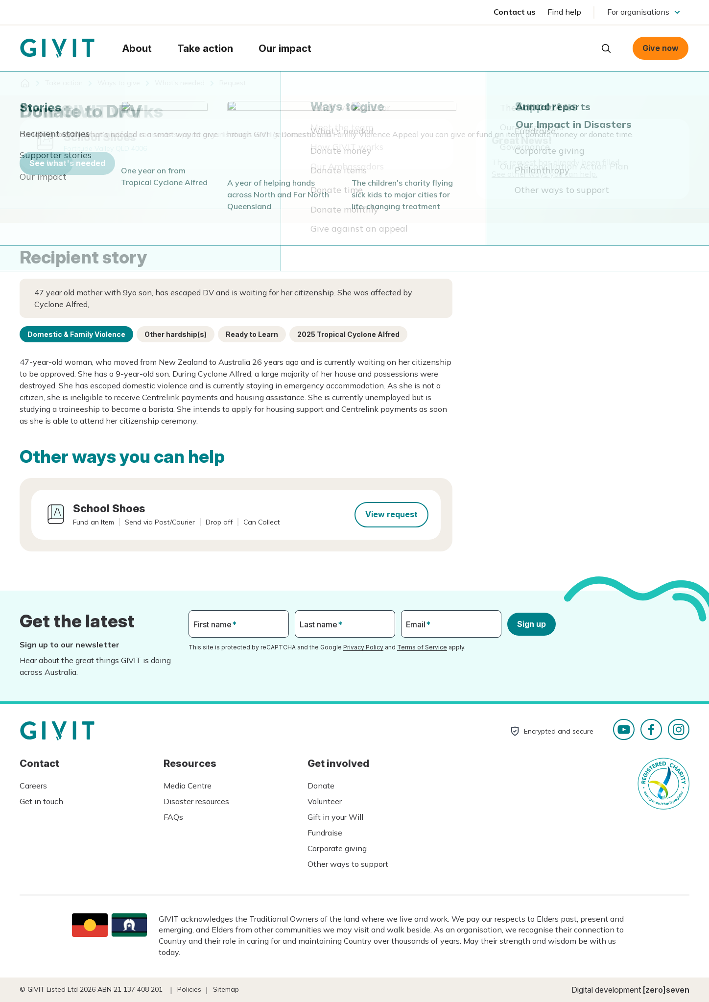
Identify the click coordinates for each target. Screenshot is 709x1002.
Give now (660, 48)
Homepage (57, 48)
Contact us (515, 12)
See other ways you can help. (544, 174)
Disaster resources (196, 801)
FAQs (173, 817)
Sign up (531, 624)
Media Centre (188, 785)
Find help (564, 12)
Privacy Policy (363, 647)
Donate (320, 785)
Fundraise (324, 832)
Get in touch (41, 801)
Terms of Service (422, 647)
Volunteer (324, 801)
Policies (189, 989)
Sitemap (226, 989)
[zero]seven (666, 990)
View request (391, 514)
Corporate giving (337, 848)
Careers (33, 785)
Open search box (606, 48)
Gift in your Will (335, 817)
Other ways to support (347, 864)
